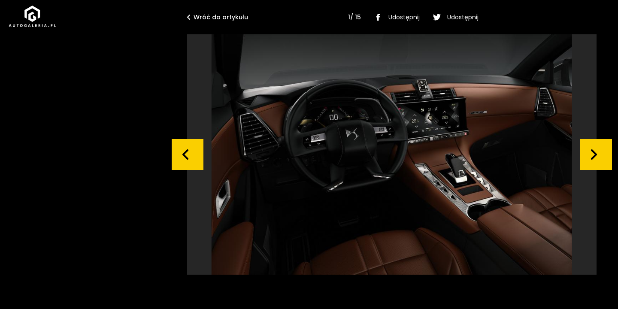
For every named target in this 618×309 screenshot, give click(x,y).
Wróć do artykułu (217, 17)
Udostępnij (395, 17)
